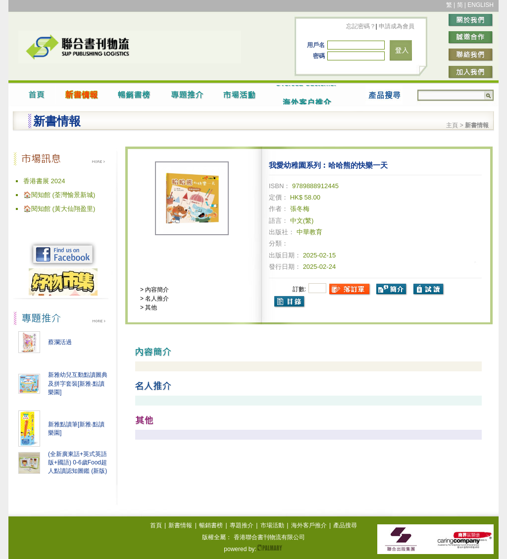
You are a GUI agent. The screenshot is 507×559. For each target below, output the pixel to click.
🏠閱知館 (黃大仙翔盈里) (59, 208)
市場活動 (272, 525)
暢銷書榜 (211, 525)
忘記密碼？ (361, 26)
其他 (150, 307)
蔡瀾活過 (60, 342)
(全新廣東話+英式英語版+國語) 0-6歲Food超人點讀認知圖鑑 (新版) (77, 462)
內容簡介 (156, 289)
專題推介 (242, 525)
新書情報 (180, 525)
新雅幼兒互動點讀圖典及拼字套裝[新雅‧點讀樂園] (77, 383)
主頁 (452, 125)
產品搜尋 (345, 525)
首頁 (156, 525)
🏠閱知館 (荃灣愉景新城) (59, 195)
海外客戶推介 (309, 525)
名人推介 (156, 298)
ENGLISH (480, 4)
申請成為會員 (395, 26)
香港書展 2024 (44, 181)
